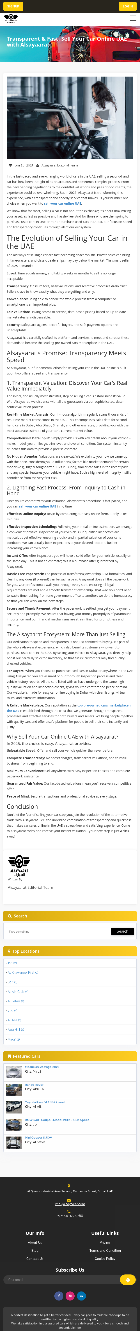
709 (12, 1011)
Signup (13, 6)
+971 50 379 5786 (70, 1214)
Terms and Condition (105, 1250)
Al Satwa (16, 1001)
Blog (35, 1250)
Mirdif (14, 1039)
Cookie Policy (105, 1259)
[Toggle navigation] (133, 18)
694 (12, 982)
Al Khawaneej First (23, 972)
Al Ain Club (18, 992)
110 (12, 963)
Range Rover (34, 1084)
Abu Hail (16, 1030)
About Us (35, 1242)
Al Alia (14, 1020)
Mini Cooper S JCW (38, 1137)
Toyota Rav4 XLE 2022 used (45, 1102)
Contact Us (35, 1259)
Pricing (105, 1242)
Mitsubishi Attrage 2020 (42, 1067)
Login (128, 6)
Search (122, 931)
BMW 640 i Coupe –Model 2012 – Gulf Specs (57, 1120)
